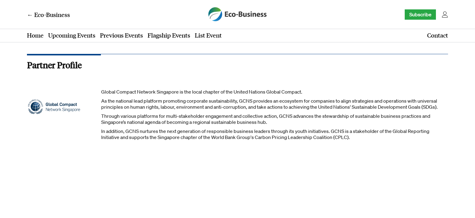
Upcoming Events (71, 35)
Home (35, 35)
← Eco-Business (48, 15)
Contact (437, 35)
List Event (208, 35)
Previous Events (121, 35)
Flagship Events (169, 35)
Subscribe (420, 15)
